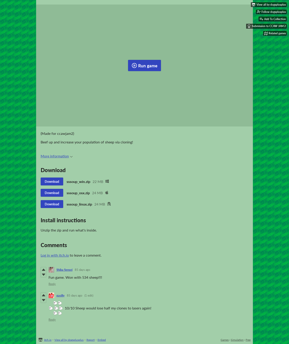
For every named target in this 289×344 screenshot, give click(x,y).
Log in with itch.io (55, 255)
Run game (144, 65)
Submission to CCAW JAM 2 (266, 26)
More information (57, 156)
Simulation (237, 340)
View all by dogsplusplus (69, 340)
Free (248, 340)
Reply (52, 284)
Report (90, 340)
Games (225, 340)
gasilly (60, 295)
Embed (102, 340)
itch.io (47, 340)
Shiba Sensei (64, 269)
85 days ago (82, 269)
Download (52, 181)
